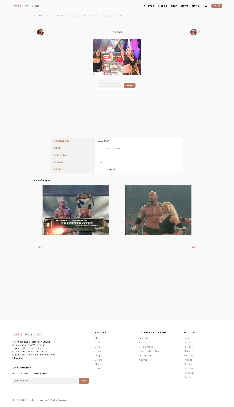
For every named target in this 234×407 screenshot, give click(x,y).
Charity (98, 364)
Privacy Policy (146, 355)
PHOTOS (149, 6)
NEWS (184, 6)
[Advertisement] (117, 113)
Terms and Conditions (150, 351)
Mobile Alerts (146, 347)
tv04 (100, 141)
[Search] (206, 5)
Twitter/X (188, 342)
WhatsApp (189, 373)
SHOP (174, 6)
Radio (98, 368)
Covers (98, 360)
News (98, 351)
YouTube (188, 355)
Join (84, 381)
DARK (216, 6)
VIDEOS (162, 6)
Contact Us (144, 342)
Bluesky (188, 364)
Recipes (99, 355)
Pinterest (188, 368)
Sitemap (143, 360)
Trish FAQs (144, 338)
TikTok (187, 351)
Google (187, 377)
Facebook (189, 347)
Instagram (189, 338)
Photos (42, 16)
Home (36, 16)
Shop (97, 347)
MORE (196, 6)
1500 (106, 141)
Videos (98, 342)
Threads (188, 360)
